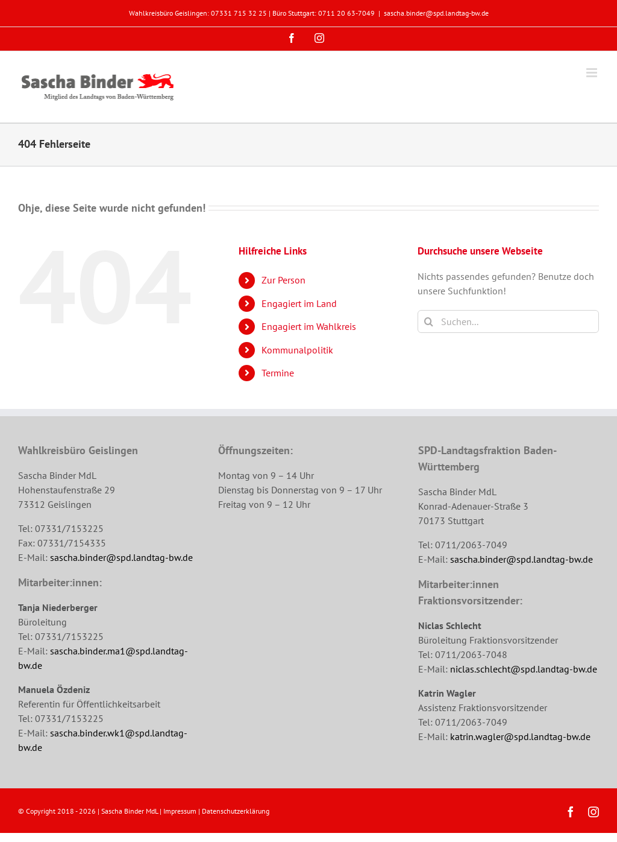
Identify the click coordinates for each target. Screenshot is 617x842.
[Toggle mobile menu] (592, 72)
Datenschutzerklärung (235, 810)
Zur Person (283, 280)
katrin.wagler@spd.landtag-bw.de (520, 736)
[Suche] (429, 321)
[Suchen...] (508, 321)
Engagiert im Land (299, 303)
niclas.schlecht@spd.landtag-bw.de (523, 669)
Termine (278, 373)
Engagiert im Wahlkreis (309, 326)
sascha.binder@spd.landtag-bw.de (436, 12)
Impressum (179, 810)
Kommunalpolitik (297, 350)
